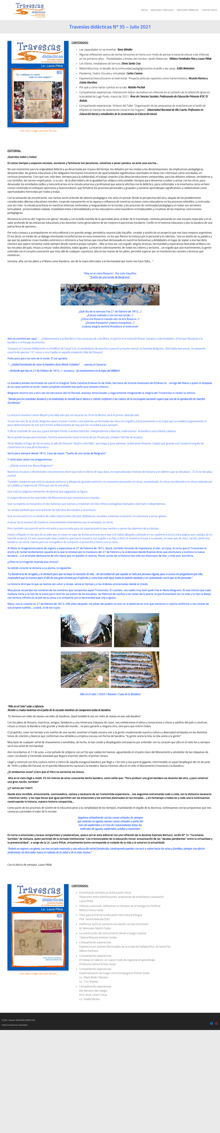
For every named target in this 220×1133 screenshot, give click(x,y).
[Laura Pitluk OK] (211, 1023)
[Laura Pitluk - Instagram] (216, 1023)
